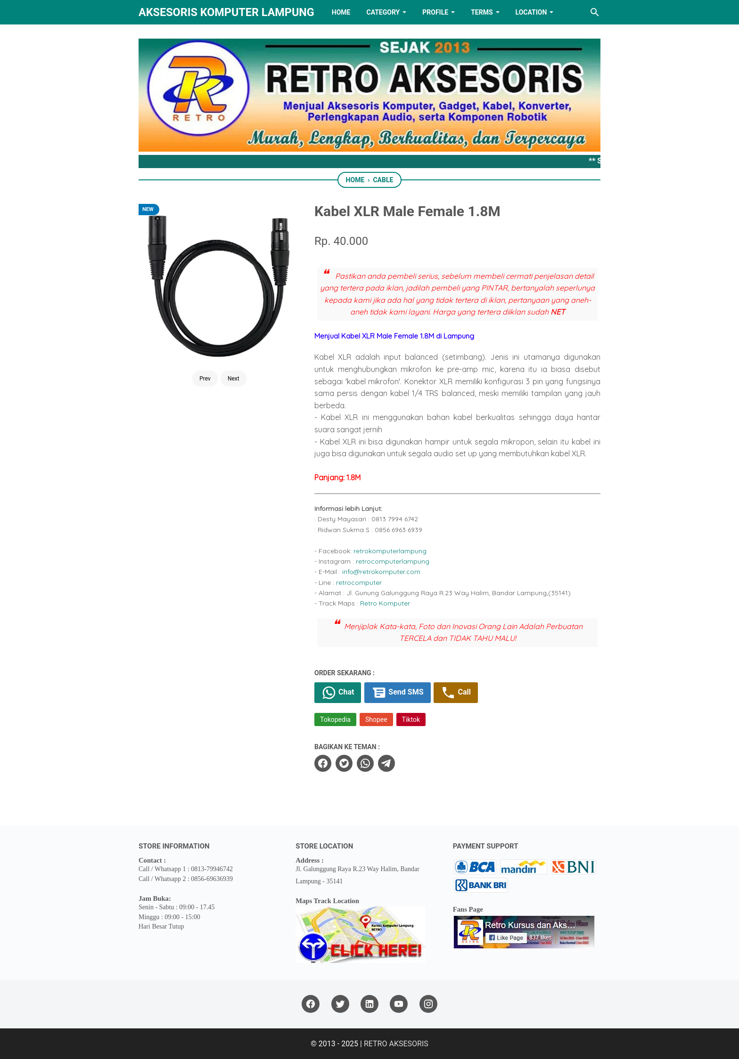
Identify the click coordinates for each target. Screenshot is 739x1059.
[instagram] (428, 1004)
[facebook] (322, 763)
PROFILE (435, 12)
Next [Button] (233, 378)
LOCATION (531, 12)
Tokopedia (335, 719)
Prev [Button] (205, 378)
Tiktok (411, 719)
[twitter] (344, 763)
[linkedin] (369, 1004)
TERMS (482, 12)
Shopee (376, 719)
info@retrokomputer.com (381, 571)
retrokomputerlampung (390, 551)
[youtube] (399, 1004)
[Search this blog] (594, 12)
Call (455, 692)
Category (383, 12)
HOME (341, 12)
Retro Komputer (385, 603)
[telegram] (386, 763)
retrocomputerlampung (392, 561)
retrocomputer (359, 582)
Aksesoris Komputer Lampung (226, 12)
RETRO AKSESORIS (396, 1043)
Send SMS (397, 692)
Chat (337, 692)
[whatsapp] (365, 763)
